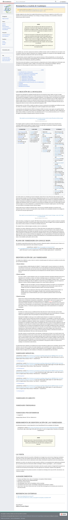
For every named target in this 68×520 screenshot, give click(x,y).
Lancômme (57, 158)
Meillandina (20, 137)
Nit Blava (57, 178)
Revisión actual (31, 10)
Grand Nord (57, 153)
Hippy (56, 154)
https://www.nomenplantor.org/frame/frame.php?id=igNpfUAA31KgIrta (43, 427)
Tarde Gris (57, 191)
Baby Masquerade (21, 131)
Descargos (23, 518)
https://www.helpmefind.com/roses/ (25, 496)
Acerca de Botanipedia (15, 518)
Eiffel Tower (57, 148)
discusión (37, 9)
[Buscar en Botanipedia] (36, 2)
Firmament (32, 136)
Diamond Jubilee (58, 144)
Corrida (44, 140)
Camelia (32, 131)
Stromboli (45, 150)
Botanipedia (7, 2)
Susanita (44, 151)
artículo (50, 301)
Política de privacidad (5, 518)
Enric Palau (57, 150)
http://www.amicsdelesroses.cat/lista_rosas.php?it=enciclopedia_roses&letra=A (34, 497)
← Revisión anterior (24, 10)
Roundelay (57, 186)
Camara (56, 140)
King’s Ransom (58, 155)
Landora (32, 137)
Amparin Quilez (58, 133)
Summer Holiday (58, 188)
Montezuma (57, 174)
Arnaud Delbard (46, 133)
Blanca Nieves (45, 137)
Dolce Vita (57, 147)
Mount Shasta (58, 175)
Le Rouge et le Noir (59, 162)
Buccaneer (57, 138)
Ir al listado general (20, 360)
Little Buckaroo (21, 136)
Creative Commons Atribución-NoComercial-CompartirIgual (31, 516)
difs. (20, 10)
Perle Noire (57, 179)
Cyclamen (45, 141)
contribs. (41, 9)
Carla (31, 133)
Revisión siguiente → (40, 10)
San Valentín (20, 143)
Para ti (19, 140)
